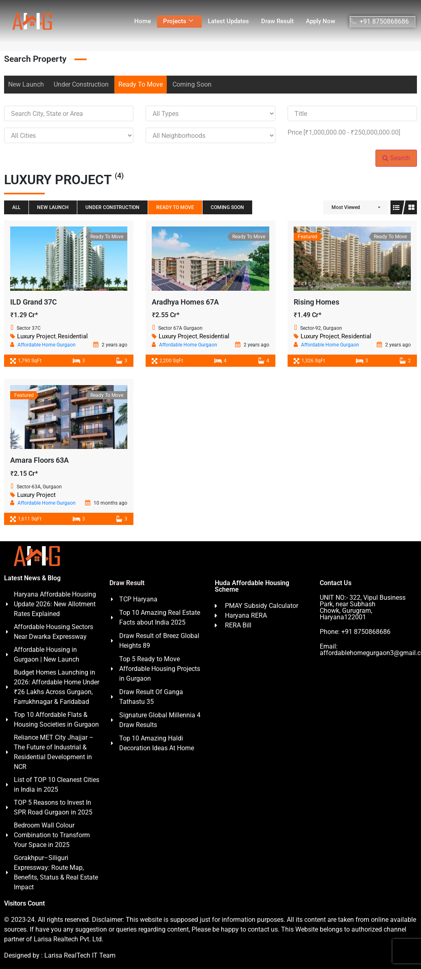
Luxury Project (36, 336)
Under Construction (81, 84)
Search (396, 158)
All (16, 207)
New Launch (26, 84)
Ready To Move (140, 84)
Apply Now (320, 21)
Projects (178, 21)
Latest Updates (228, 21)
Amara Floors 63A (39, 460)
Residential (73, 336)
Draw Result (277, 21)
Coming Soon (192, 84)
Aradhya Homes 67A (185, 302)
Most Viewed (346, 207)
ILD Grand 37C (33, 302)
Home (142, 21)
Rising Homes (316, 302)
